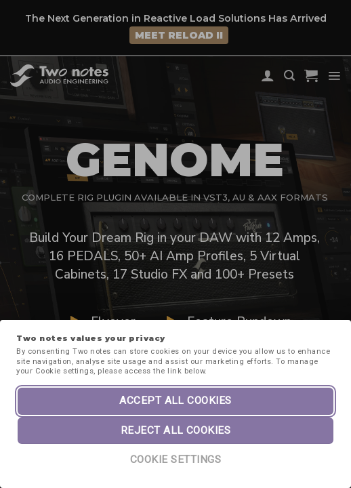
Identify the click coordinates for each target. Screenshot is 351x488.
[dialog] (325, 461)
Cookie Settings (175, 459)
